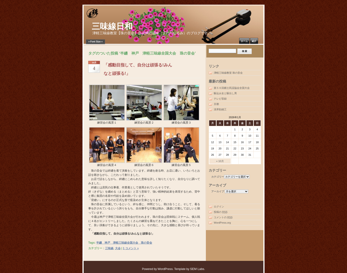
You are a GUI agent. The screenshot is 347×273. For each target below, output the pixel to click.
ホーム (244, 41)
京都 (216, 104)
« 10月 (220, 161)
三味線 (109, 248)
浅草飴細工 (220, 109)
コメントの (223, 217)
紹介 (254, 41)
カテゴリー (217, 176)
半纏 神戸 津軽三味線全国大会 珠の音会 (124, 242)
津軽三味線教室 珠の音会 (228, 72)
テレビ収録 (220, 98)
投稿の (221, 212)
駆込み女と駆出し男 (225, 93)
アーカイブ (217, 191)
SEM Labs (197, 269)
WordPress (165, 269)
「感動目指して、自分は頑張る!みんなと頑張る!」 (138, 69)
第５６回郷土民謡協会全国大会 (232, 87)
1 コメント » (131, 248)
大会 (118, 248)
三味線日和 (112, 26)
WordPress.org (222, 222)
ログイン (219, 206)
